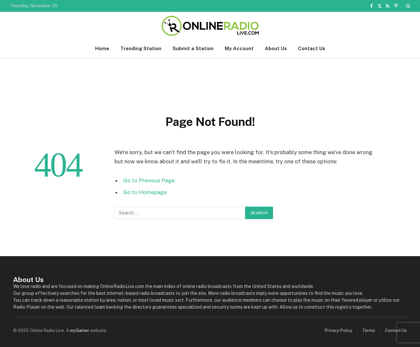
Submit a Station (193, 48)
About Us (276, 48)
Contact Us (311, 48)
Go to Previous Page (149, 180)
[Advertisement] (210, 84)
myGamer (79, 330)
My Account (239, 48)
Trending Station (140, 48)
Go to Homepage (145, 192)
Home (102, 48)
